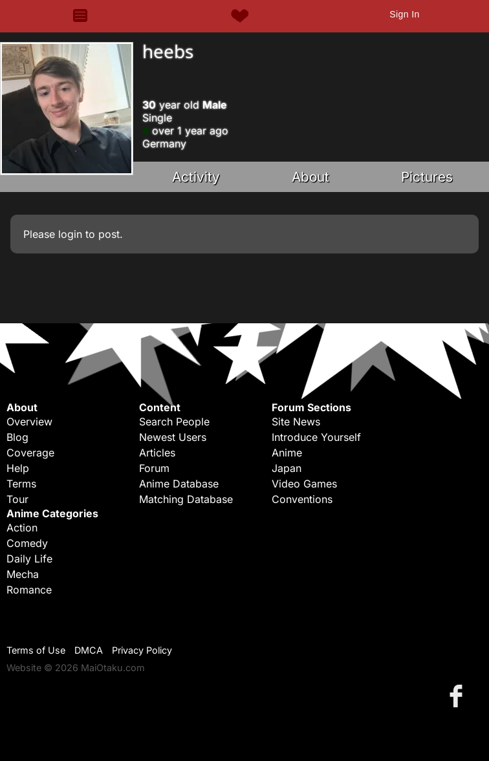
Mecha (22, 574)
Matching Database (186, 499)
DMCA (88, 650)
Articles (157, 452)
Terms (21, 483)
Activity (196, 177)
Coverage (30, 452)
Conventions (302, 499)
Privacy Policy (142, 650)
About (310, 177)
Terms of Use (35, 650)
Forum (154, 468)
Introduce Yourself (316, 437)
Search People (174, 421)
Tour (17, 499)
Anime (287, 452)
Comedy (27, 543)
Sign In (404, 14)
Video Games (304, 483)
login (70, 234)
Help (17, 468)
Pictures (427, 177)
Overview (29, 421)
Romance (29, 589)
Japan (286, 468)
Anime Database (179, 483)
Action (22, 527)
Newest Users (172, 437)
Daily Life (29, 558)
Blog (17, 437)
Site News (296, 421)
